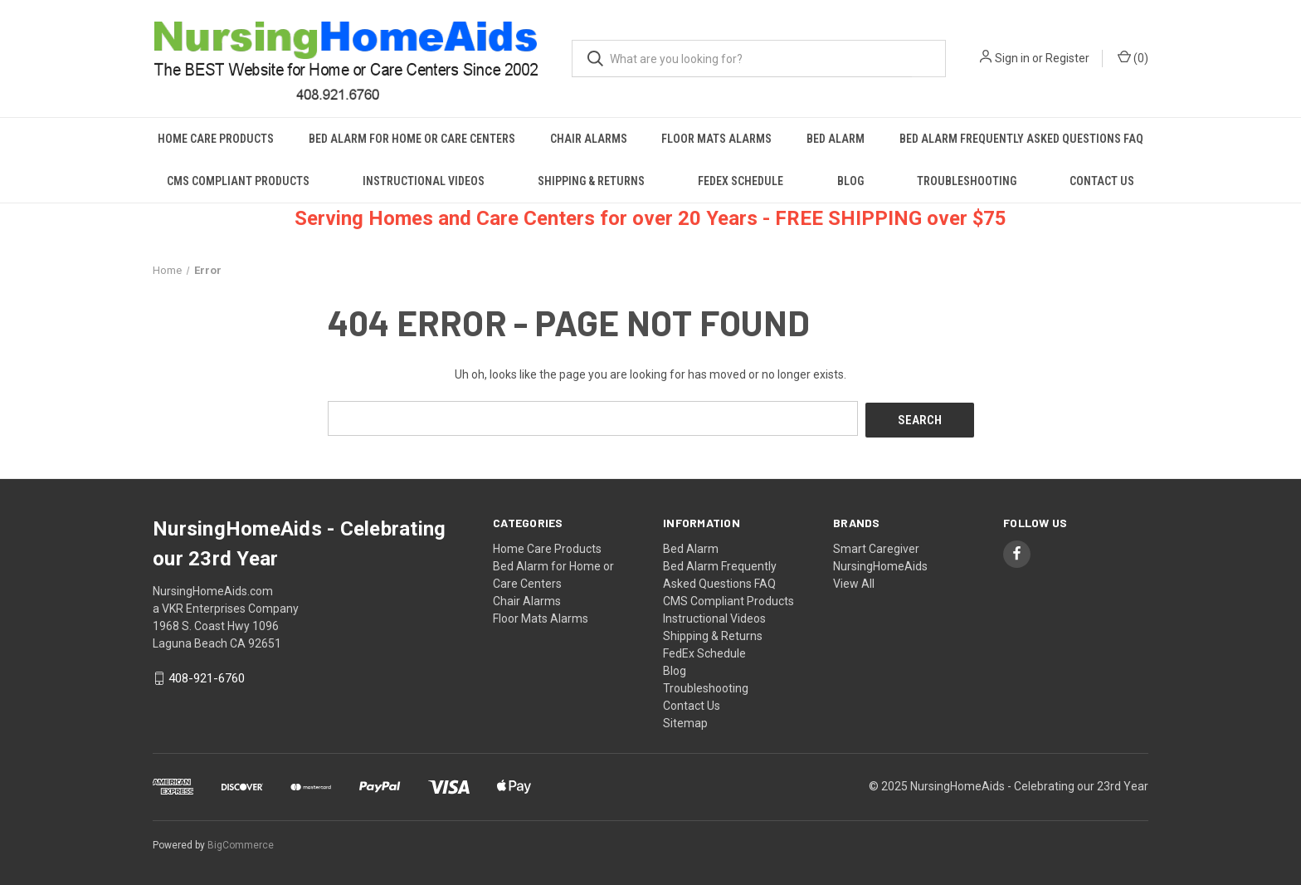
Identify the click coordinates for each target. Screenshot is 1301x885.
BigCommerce (240, 842)
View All (854, 581)
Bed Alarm (835, 138)
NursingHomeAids (880, 563)
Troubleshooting (966, 181)
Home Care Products (216, 138)
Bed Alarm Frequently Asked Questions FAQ (1021, 138)
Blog (850, 181)
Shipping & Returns (591, 181)
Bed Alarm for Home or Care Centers (412, 138)
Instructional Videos (424, 181)
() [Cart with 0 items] (1133, 57)
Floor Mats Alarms (716, 138)
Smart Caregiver (876, 546)
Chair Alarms (588, 138)
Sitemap (685, 720)
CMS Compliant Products (238, 181)
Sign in (1012, 58)
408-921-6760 (206, 676)
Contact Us (1102, 181)
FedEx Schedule (740, 181)
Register (1067, 58)
